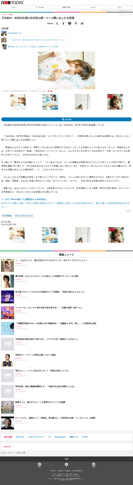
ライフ (120, 7)
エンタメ (93, 7)
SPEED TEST (66, 7)
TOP (66, 459)
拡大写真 (68, 119)
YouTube (93, 466)
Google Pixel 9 (60, 437)
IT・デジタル (40, 7)
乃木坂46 (8, 216)
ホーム (13, 7)
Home (39, 466)
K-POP (84, 437)
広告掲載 (60, 470)
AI (49, 437)
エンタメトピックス (25, 216)
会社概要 (67, 470)
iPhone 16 (20, 437)
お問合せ (53, 470)
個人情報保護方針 (77, 470)
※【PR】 (24, 199)
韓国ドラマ (74, 437)
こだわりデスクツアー (36, 437)
